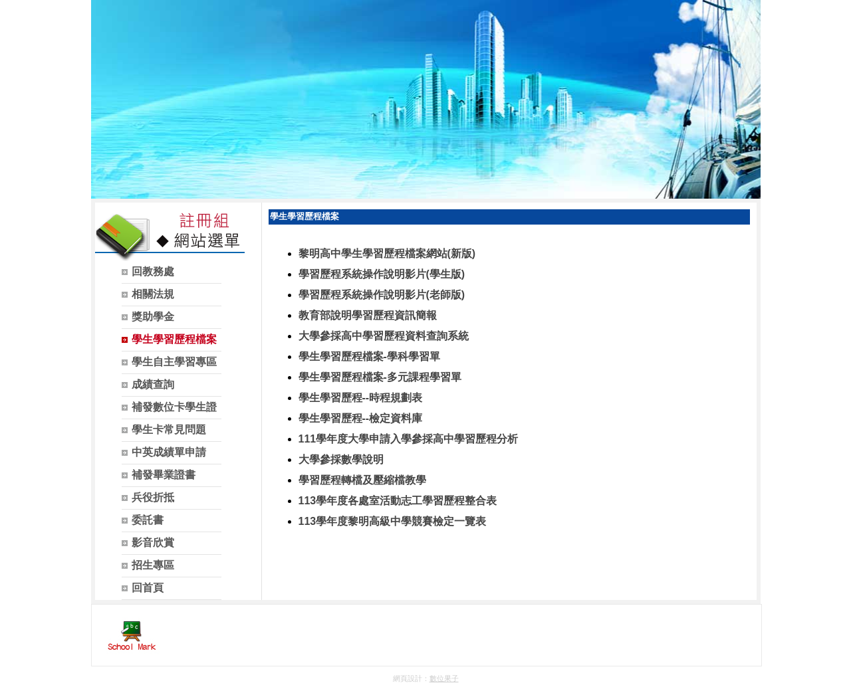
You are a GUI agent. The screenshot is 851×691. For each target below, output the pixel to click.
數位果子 (444, 678)
